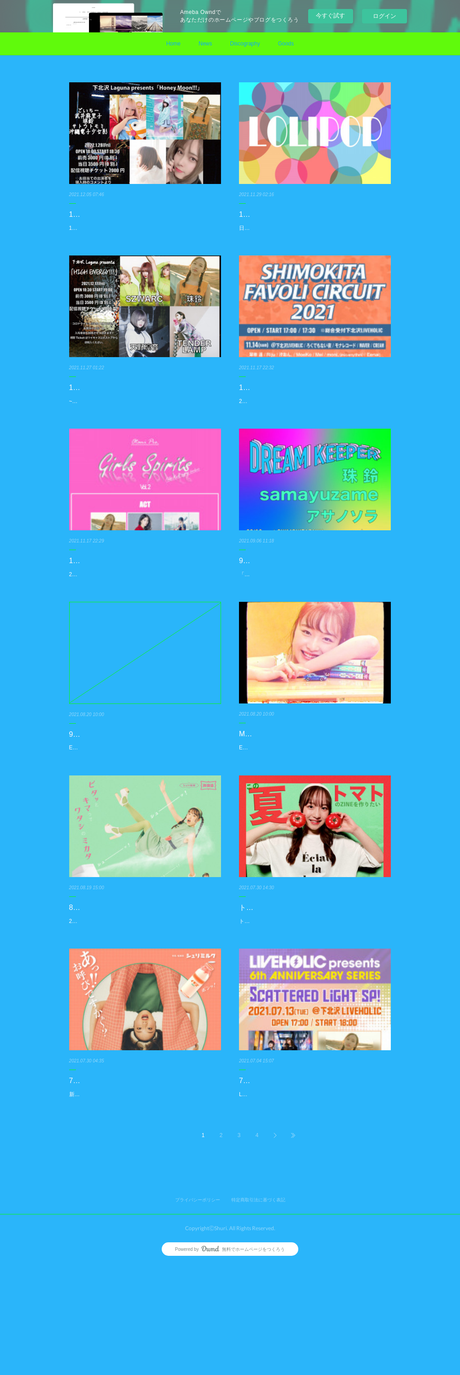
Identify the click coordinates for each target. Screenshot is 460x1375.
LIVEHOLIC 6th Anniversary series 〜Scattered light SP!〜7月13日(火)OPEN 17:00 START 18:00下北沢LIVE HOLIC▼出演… (314, 1199)
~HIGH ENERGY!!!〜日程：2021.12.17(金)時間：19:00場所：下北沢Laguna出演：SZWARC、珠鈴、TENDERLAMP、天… (143, 429)
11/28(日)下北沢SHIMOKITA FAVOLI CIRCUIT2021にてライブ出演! (297, 416)
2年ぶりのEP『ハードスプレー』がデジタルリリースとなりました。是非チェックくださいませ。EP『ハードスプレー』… (144, 1016)
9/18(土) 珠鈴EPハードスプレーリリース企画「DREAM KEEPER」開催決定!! (142, 808)
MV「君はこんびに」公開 (280, 802)
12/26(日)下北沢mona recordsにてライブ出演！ (308, 221)
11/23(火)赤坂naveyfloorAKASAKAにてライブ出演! (142, 612)
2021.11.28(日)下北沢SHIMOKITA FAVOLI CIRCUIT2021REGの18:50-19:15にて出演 (313, 442)
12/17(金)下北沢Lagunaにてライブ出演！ (135, 410)
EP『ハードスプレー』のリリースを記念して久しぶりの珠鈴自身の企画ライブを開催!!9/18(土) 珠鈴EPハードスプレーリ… (144, 833)
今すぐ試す (330, 15)
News (205, 43)
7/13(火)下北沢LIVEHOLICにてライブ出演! (307, 1181)
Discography (245, 43)
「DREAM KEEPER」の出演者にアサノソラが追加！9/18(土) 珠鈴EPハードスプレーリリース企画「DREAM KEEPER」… (313, 637)
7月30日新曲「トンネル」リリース (125, 1181)
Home (173, 43)
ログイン (384, 16)
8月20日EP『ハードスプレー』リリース (134, 998)
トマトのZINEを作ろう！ (279, 998)
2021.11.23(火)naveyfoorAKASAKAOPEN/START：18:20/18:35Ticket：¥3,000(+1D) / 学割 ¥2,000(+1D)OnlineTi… (144, 637)
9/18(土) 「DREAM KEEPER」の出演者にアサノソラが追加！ (314, 612)
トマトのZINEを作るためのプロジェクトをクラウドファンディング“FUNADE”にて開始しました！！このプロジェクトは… (314, 1016)
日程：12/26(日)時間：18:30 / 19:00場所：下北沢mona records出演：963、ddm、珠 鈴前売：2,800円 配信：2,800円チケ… (314, 245)
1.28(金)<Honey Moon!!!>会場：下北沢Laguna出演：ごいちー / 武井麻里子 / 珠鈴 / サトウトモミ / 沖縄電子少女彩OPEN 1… (144, 233)
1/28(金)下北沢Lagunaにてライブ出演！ (133, 214)
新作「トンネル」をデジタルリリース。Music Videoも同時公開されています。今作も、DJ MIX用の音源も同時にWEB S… (143, 1199)
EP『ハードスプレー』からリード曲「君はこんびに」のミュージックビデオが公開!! (312, 820)
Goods (286, 43)
